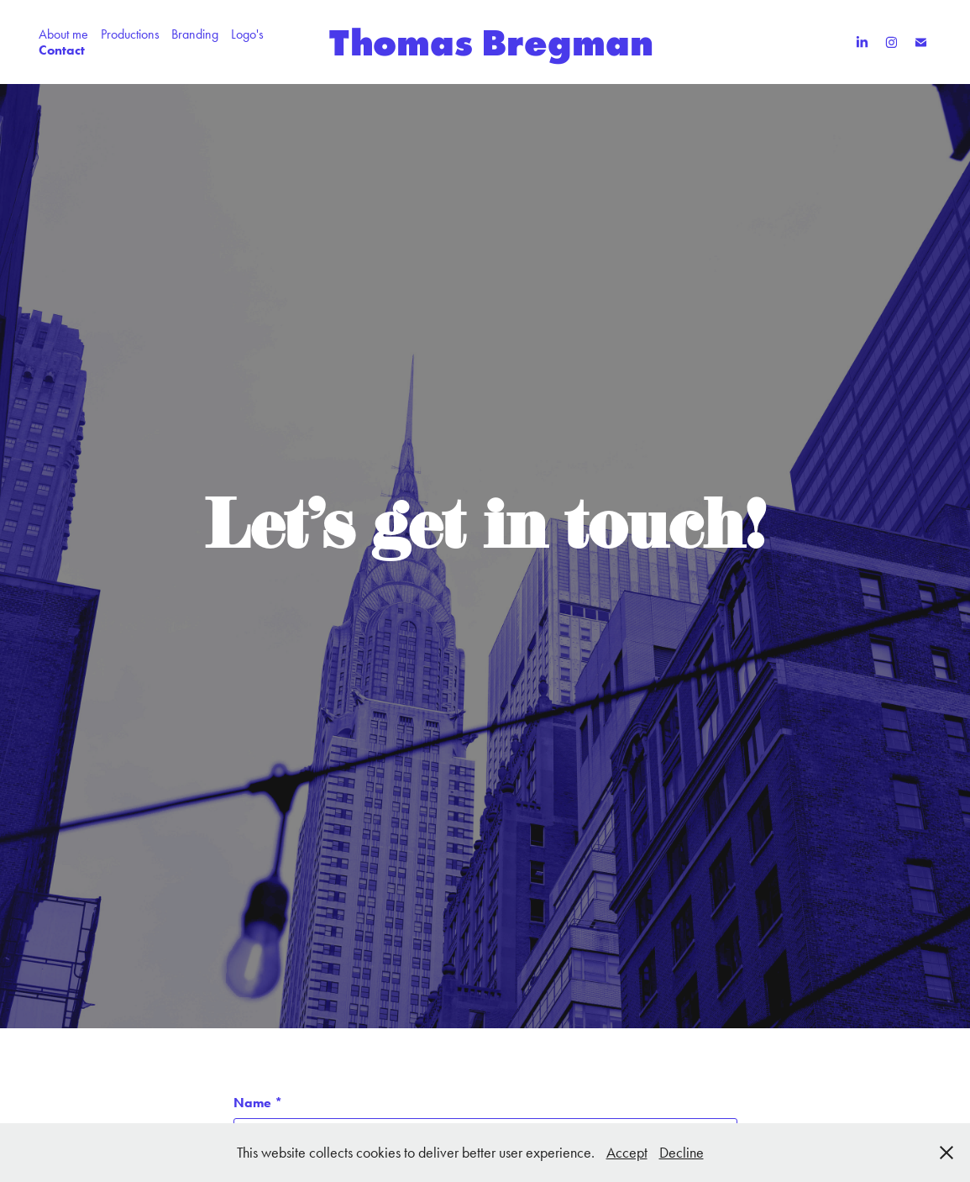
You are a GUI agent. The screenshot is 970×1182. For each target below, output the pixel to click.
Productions (130, 34)
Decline (681, 1152)
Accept (627, 1152)
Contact (62, 50)
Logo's (247, 34)
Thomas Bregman (491, 42)
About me (63, 34)
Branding (194, 34)
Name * (257, 1103)
